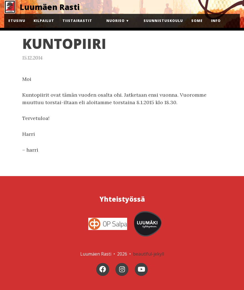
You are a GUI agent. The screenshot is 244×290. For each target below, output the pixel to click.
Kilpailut (44, 20)
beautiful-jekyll (148, 254)
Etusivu (16, 20)
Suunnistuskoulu (163, 20)
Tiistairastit (77, 20)
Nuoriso (115, 20)
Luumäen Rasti (50, 7)
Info (216, 20)
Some (197, 20)
